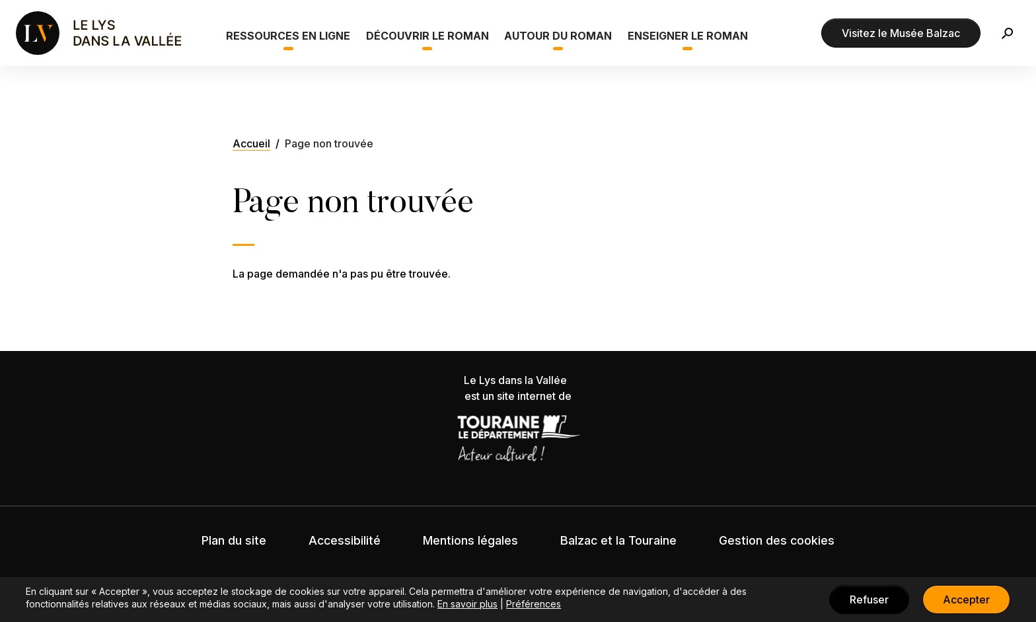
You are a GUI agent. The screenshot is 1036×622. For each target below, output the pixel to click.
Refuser (869, 599)
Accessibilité (345, 540)
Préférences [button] (533, 603)
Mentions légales (470, 540)
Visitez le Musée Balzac (901, 33)
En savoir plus (467, 603)
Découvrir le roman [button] (427, 35)
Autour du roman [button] (558, 35)
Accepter (966, 599)
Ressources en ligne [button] (288, 35)
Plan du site (234, 540)
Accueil (251, 143)
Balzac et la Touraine (618, 540)
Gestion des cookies (776, 540)
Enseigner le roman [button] (688, 35)
